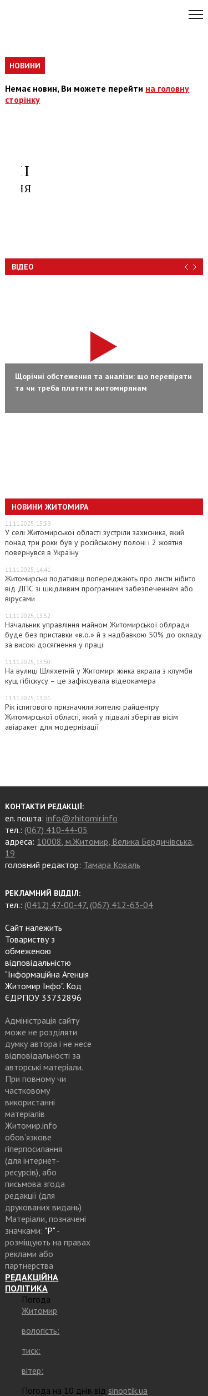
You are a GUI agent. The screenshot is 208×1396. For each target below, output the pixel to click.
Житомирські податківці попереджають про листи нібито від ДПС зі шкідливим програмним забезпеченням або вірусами (100, 589)
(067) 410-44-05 (56, 829)
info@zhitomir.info (82, 818)
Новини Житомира (50, 507)
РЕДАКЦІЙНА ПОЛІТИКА (31, 1283)
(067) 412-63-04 (121, 904)
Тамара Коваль (111, 864)
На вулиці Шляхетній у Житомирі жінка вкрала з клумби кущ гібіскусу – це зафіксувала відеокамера (98, 676)
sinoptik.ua (128, 1390)
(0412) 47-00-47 (55, 904)
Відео (23, 267)
